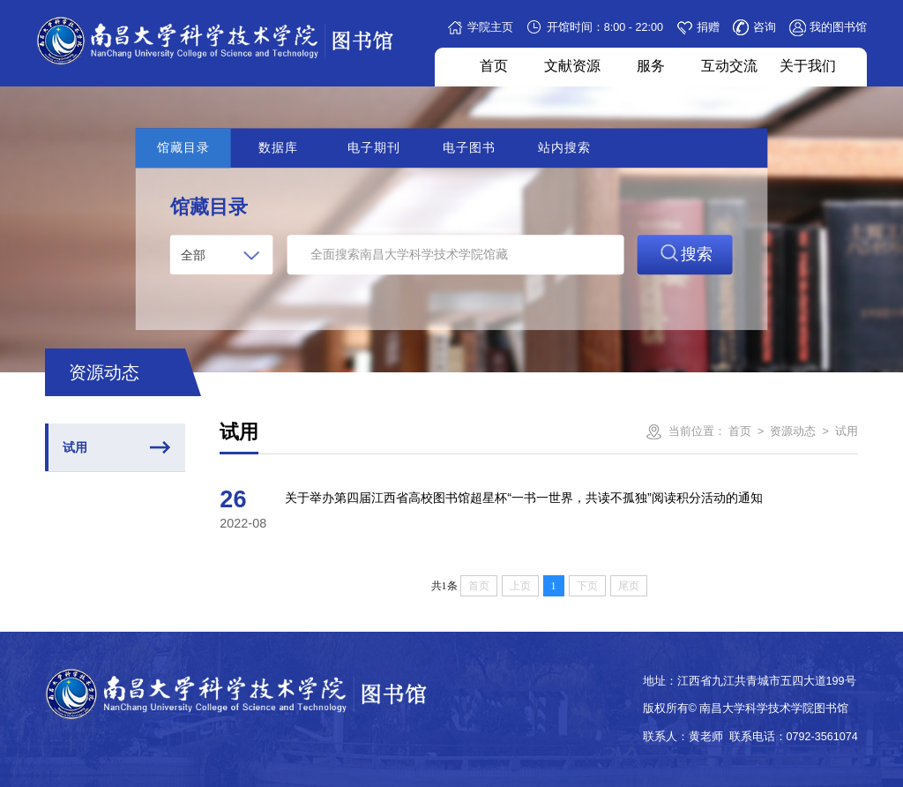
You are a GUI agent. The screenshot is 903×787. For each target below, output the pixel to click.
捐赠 (708, 27)
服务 (651, 65)
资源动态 (793, 431)
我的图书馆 (838, 27)
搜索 (685, 254)
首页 (494, 65)
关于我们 (808, 65)
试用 (75, 447)
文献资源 (572, 65)
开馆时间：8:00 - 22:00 (605, 27)
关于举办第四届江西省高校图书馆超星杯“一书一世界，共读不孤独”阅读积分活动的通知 (524, 498)
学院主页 (490, 27)
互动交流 (729, 65)
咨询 (764, 27)
